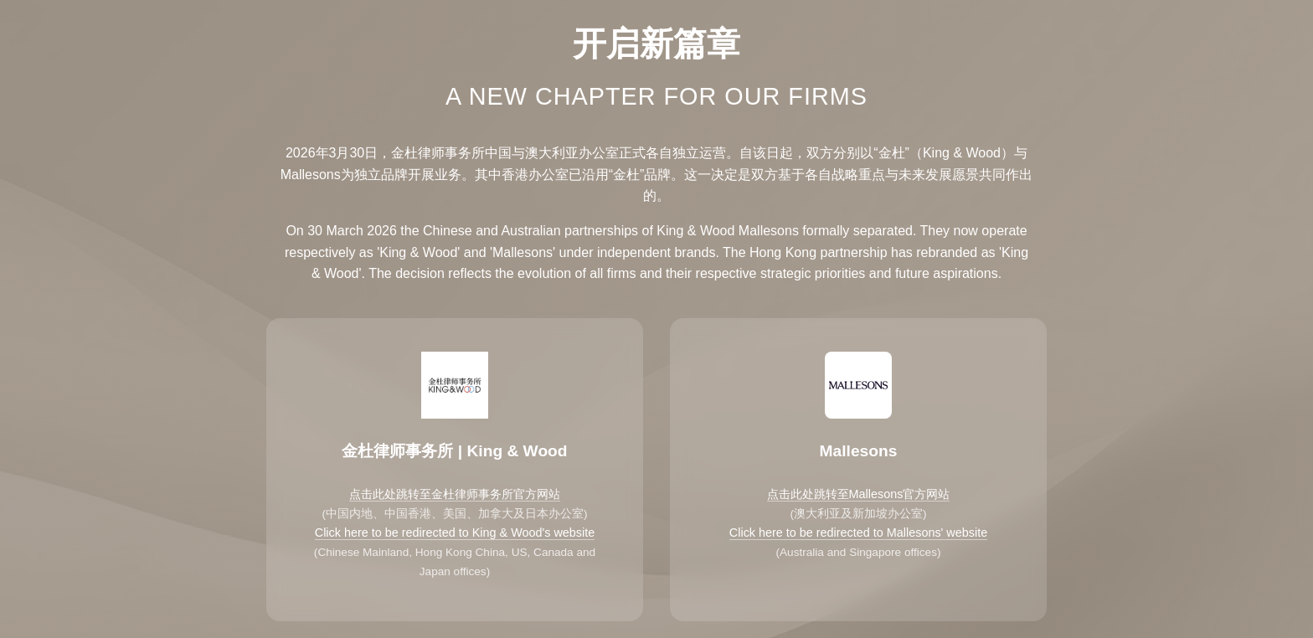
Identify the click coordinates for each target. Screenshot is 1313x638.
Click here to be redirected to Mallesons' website (858, 532)
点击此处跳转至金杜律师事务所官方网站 (454, 494)
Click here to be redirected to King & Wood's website (455, 532)
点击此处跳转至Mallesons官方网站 (858, 494)
